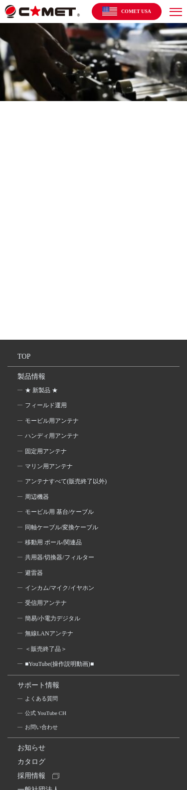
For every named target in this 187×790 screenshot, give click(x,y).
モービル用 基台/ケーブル (59, 511)
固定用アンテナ (46, 451)
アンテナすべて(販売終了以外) (66, 481)
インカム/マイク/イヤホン (59, 587)
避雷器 (34, 572)
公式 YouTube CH (45, 713)
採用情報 (31, 775)
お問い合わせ (41, 727)
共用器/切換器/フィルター (59, 557)
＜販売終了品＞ (46, 648)
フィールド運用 (46, 405)
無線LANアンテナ (49, 633)
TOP (23, 356)
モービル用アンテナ (52, 420)
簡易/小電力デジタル (52, 618)
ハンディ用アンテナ (52, 435)
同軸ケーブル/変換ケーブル (61, 527)
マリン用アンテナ (49, 466)
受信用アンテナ (46, 602)
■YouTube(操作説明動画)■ (59, 663)
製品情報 (31, 376)
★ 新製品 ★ (41, 390)
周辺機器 (37, 496)
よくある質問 (41, 698)
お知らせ (31, 747)
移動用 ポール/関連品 (53, 542)
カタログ (31, 761)
